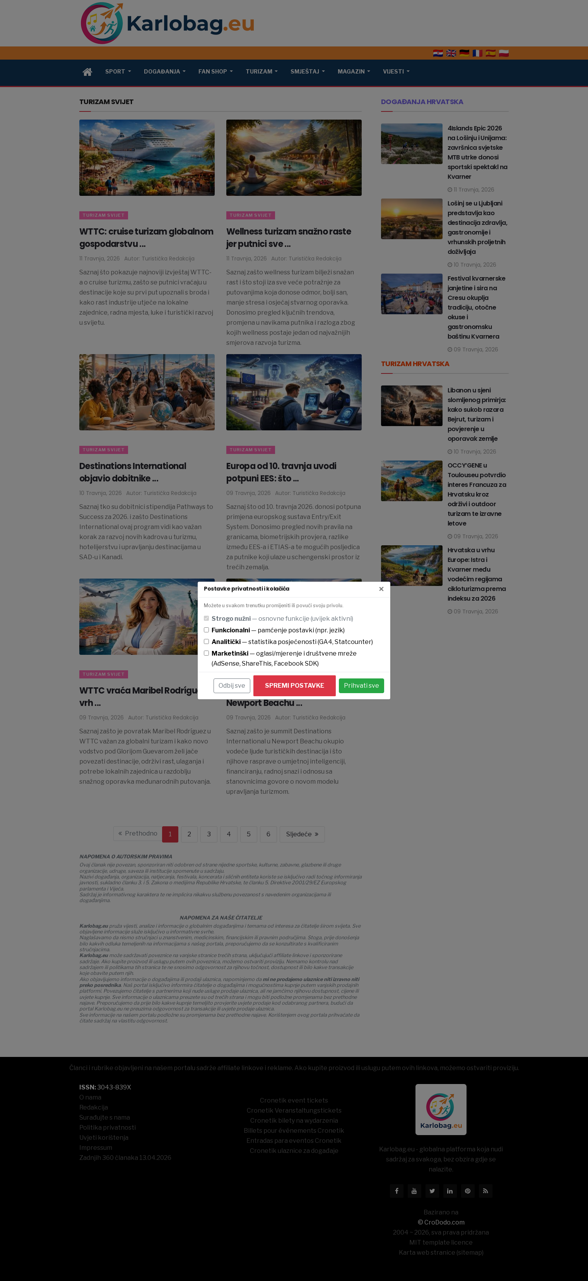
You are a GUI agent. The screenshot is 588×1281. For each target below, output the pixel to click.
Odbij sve (232, 685)
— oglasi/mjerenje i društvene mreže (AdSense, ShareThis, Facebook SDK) (284, 658)
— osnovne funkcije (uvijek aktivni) (282, 618)
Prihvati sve (361, 685)
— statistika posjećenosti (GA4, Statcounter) (292, 642)
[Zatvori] (381, 589)
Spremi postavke (294, 685)
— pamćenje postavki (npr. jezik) (278, 630)
